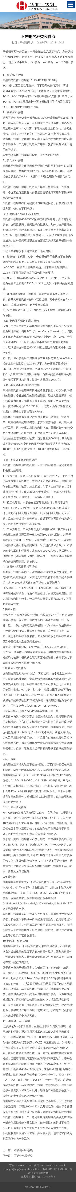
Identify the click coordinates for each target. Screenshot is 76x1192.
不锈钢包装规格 (23, 1155)
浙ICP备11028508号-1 (43, 1176)
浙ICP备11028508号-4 (37, 1187)
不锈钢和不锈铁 (23, 1150)
